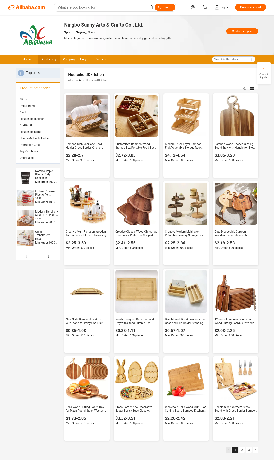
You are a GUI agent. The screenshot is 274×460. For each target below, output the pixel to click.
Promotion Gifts (30, 144)
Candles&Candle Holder (35, 138)
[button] (150, 7)
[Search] (165, 7)
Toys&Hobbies (29, 151)
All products (74, 80)
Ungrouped (27, 157)
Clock (23, 112)
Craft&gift (26, 125)
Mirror (24, 99)
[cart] (206, 8)
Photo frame (27, 106)
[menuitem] (38, 145)
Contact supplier (242, 31)
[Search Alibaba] (101, 7)
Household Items (30, 131)
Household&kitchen (32, 118)
